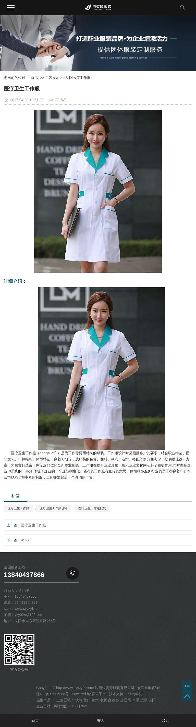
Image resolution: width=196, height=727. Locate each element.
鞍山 (119, 700)
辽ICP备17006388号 (52, 694)
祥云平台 (99, 694)
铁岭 (78, 700)
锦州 (95, 700)
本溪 (135, 700)
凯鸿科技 (134, 694)
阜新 (103, 700)
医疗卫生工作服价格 (53, 508)
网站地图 (60, 706)
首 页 (35, 78)
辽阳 (127, 700)
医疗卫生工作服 (18, 508)
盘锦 (111, 700)
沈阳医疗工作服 (78, 78)
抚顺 (144, 700)
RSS (74, 706)
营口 (87, 700)
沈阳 (152, 700)
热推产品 (43, 700)
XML (84, 706)
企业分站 (43, 706)
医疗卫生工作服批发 (92, 508)
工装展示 (52, 78)
